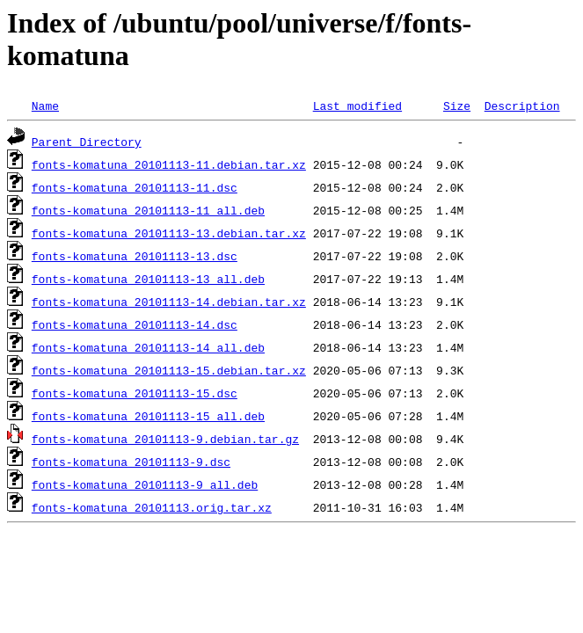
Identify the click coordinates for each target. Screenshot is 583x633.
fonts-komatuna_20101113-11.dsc (134, 187)
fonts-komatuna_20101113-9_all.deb (145, 484)
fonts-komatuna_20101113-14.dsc (134, 324)
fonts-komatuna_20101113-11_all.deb (148, 210)
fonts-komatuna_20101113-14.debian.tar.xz (169, 301)
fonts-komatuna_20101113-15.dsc (134, 393)
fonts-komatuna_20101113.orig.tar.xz (152, 507)
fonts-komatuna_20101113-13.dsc (134, 256)
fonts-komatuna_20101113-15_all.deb (148, 416)
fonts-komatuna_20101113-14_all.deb (148, 347)
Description (522, 105)
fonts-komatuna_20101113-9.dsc (131, 461)
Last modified (357, 105)
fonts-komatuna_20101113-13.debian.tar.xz (169, 233)
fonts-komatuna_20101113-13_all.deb (148, 279)
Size (456, 105)
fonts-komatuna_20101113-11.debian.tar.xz (169, 164)
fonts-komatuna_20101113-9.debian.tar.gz (165, 439)
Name (45, 105)
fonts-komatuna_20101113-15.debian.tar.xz (169, 370)
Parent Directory (87, 141)
